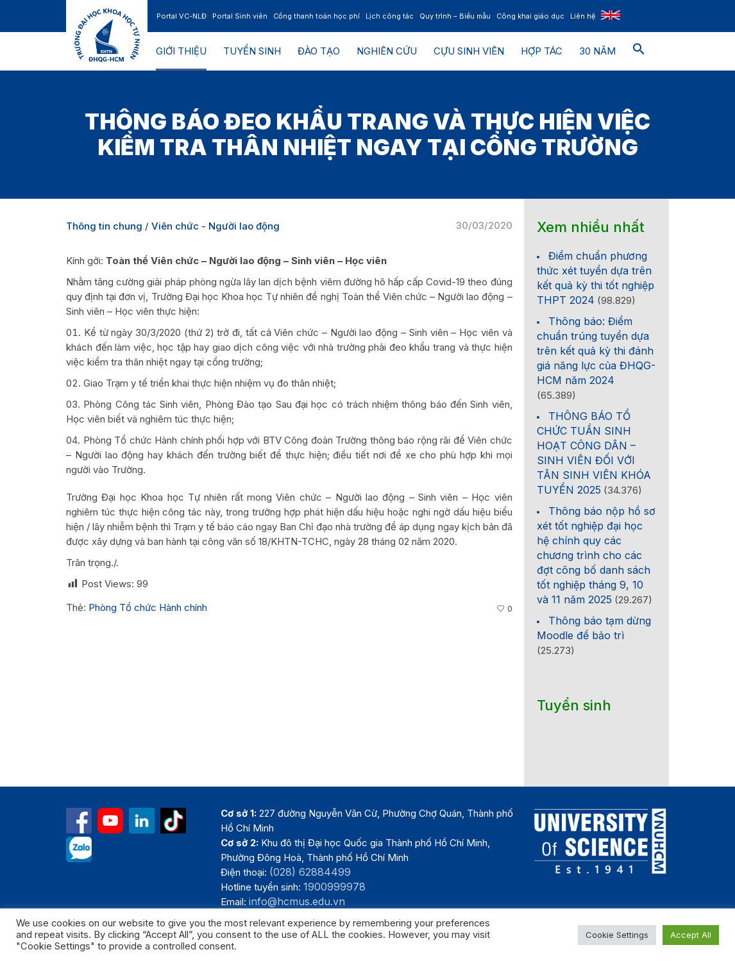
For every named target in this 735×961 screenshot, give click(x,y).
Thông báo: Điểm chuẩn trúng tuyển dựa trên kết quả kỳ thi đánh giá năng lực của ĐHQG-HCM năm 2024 (596, 351)
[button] (639, 51)
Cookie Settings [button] (617, 935)
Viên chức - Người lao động (215, 226)
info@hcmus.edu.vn (297, 901)
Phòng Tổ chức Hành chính (148, 607)
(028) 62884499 (310, 871)
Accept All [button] (690, 935)
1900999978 (334, 886)
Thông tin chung (104, 226)
